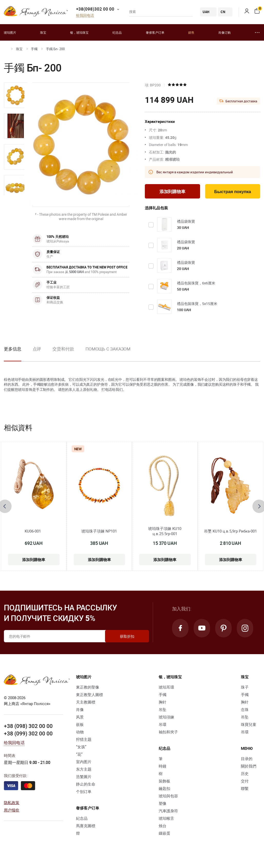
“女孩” (81, 746)
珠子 (245, 687)
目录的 (246, 758)
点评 (37, 349)
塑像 (162, 803)
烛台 (162, 825)
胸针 (162, 702)
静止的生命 (85, 784)
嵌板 (80, 724)
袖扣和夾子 (168, 731)
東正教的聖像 (87, 687)
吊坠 (162, 709)
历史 (245, 773)
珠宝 (43, 32)
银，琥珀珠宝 (79, 32)
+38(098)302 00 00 (95, 9)
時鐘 (162, 766)
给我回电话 (85, 15)
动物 (80, 731)
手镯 (34, 49)
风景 (80, 716)
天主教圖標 (85, 702)
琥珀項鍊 (166, 716)
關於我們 (248, 766)
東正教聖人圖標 (89, 694)
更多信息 (12, 349)
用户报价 (12, 810)
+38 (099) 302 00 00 (28, 733)
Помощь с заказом (108, 349)
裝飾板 (164, 780)
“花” (79, 754)
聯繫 (245, 788)
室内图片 (83, 761)
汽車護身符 (168, 810)
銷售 (191, 32)
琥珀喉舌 (166, 818)
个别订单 (83, 791)
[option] (15, 95)
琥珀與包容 (168, 795)
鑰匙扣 (164, 788)
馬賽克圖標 (85, 825)
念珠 (245, 709)
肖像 (80, 709)
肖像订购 (224, 32)
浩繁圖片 (83, 776)
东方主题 (83, 769)
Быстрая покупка (232, 191)
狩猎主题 (83, 739)
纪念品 (117, 32)
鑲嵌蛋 (164, 833)
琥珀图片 (10, 32)
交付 (245, 780)
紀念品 (82, 818)
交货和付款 (63, 349)
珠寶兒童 (248, 724)
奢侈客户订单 (155, 32)
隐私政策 (12, 802)
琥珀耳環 (166, 687)
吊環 (162, 724)
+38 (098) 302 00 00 (28, 725)
